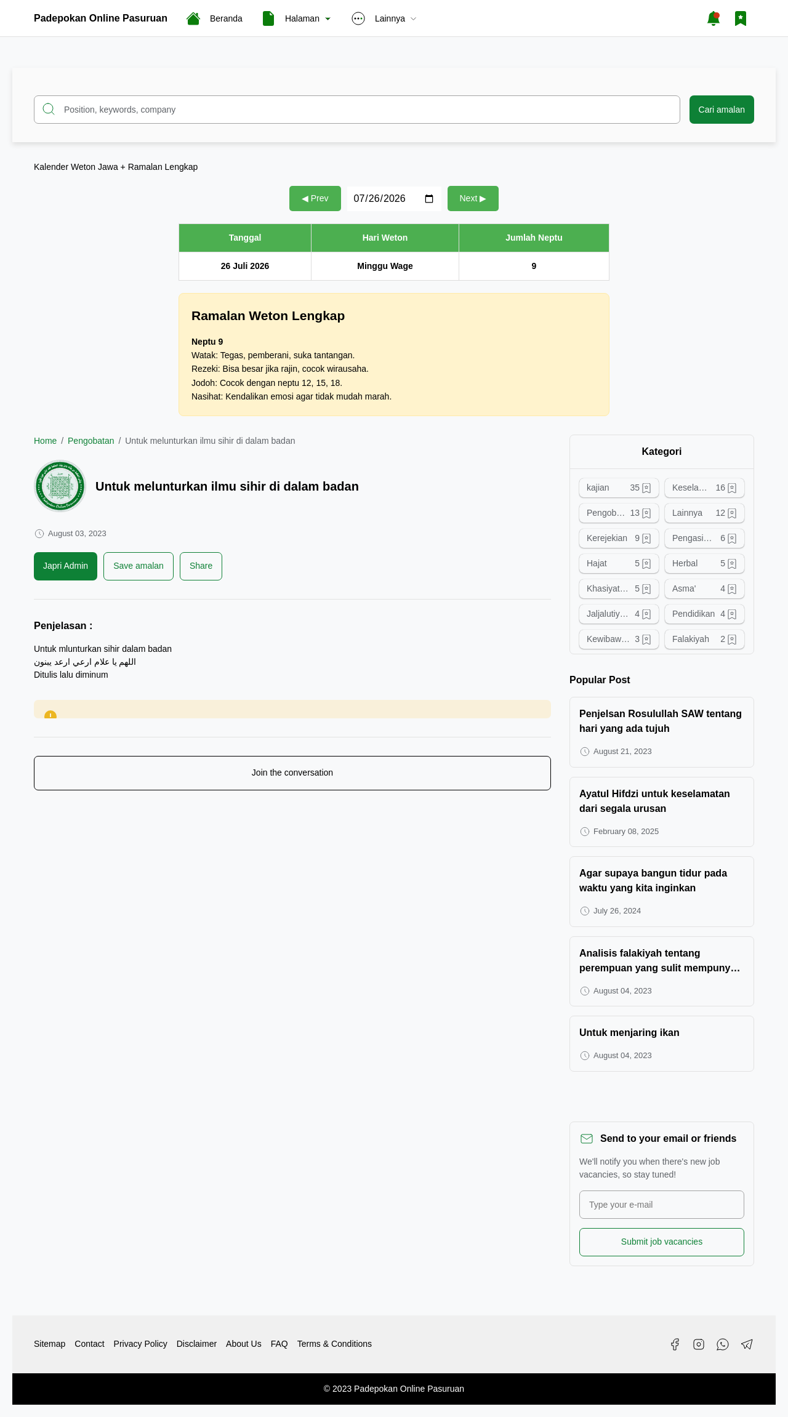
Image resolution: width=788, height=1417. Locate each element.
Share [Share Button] (201, 566)
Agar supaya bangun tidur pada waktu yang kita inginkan (653, 880)
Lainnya (384, 18)
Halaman (296, 18)
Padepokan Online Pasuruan (100, 18)
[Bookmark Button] (740, 18)
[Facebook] (674, 1344)
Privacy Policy (140, 1344)
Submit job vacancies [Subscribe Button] (661, 1241)
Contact (89, 1344)
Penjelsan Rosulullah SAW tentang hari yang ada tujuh (660, 721)
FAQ (279, 1344)
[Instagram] (698, 1344)
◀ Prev (315, 198)
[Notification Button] (713, 18)
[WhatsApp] (722, 1344)
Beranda (214, 18)
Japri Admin (65, 566)
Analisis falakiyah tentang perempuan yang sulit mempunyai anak (659, 962)
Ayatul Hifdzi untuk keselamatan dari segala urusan (654, 801)
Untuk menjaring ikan (629, 1032)
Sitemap (49, 1344)
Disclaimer (197, 1344)
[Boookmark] (138, 566)
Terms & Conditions (334, 1344)
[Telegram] (746, 1344)
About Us (244, 1344)
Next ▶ (473, 198)
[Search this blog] (357, 109)
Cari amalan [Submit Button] (722, 109)
